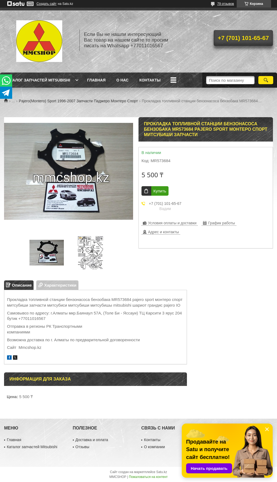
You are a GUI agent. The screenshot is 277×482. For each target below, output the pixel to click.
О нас (122, 80)
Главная (96, 80)
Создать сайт (47, 4)
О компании (154, 447)
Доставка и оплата (91, 440)
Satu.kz (161, 472)
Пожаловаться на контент (148, 477)
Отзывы (82, 447)
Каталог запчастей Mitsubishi (37, 80)
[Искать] (265, 80)
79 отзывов (225, 4)
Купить (159, 191)
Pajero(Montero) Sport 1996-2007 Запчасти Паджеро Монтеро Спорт (78, 101)
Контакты (149, 80)
